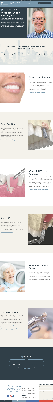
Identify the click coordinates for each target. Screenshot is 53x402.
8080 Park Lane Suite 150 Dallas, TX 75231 (30, 394)
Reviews (36, 5)
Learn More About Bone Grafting (7, 140)
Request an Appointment (45, 3)
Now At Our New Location (27, 0)
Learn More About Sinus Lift (7, 234)
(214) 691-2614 (30, 3)
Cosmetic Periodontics (45, 361)
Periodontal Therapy (20, 361)
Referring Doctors (43, 5)
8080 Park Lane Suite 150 (15, 3)
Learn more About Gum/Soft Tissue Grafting (39, 190)
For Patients (30, 5)
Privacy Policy (27, 398)
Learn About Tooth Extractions (7, 327)
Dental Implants (7, 361)
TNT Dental (44, 398)
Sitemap (22, 398)
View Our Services (26, 365)
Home (11, 5)
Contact (50, 5)
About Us (16, 5)
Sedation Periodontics (32, 361)
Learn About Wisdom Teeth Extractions (9, 330)
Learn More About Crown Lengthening (37, 93)
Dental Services (22, 5)
